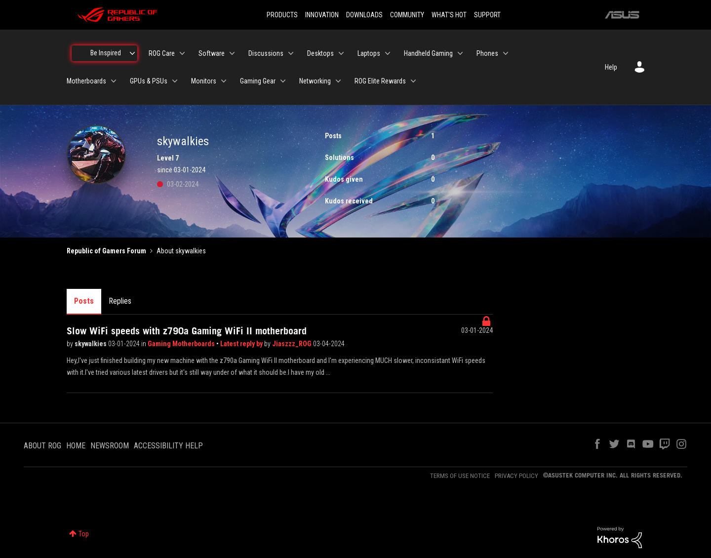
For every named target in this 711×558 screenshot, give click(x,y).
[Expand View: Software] (232, 53)
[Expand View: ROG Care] (182, 53)
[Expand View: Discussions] (291, 53)
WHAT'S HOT (449, 15)
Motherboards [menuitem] (86, 81)
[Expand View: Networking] (338, 81)
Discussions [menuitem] (265, 53)
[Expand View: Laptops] (388, 53)
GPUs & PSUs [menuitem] (148, 81)
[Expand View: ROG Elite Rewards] (413, 81)
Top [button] (84, 534)
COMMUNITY (407, 15)
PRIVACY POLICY (516, 475)
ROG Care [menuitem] (162, 53)
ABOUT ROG (42, 445)
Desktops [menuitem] (320, 53)
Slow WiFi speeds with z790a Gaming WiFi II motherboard (187, 331)
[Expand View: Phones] (506, 53)
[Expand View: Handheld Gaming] (460, 53)
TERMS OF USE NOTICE (460, 475)
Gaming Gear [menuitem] (258, 81)
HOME (75, 445)
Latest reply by (242, 344)
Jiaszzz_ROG (292, 344)
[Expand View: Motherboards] (113, 81)
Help (611, 67)
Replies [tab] (120, 301)
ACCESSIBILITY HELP (168, 445)
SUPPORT (487, 15)
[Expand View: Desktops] (341, 53)
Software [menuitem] (211, 53)
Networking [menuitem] (315, 81)
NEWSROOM (109, 445)
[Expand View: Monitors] (224, 81)
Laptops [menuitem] (368, 53)
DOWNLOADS (364, 15)
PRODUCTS (282, 15)
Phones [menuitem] (487, 53)
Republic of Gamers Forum (106, 251)
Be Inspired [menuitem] (105, 53)
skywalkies (91, 344)
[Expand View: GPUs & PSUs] (175, 81)
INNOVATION (322, 15)
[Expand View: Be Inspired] (132, 53)
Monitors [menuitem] (203, 81)
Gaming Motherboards (182, 344)
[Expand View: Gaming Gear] (283, 81)
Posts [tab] (84, 301)
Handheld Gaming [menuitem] (428, 53)
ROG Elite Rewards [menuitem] (380, 81)
